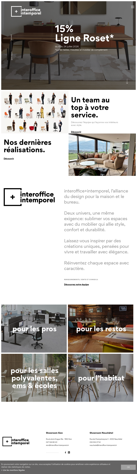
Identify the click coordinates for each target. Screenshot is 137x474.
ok (128, 467)
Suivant (11, 37)
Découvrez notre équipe (76, 284)
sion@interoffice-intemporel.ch (57, 445)
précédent (11, 56)
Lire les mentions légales (14, 470)
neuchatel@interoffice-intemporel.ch (103, 445)
